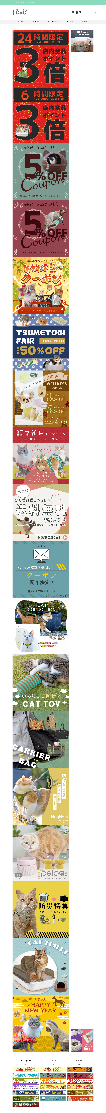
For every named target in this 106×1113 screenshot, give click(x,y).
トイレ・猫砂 (69, 21)
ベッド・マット (37, 21)
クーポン (26, 1062)
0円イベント (80, 1062)
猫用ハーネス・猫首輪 (53, 21)
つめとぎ (20, 21)
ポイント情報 (53, 1062)
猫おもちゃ (85, 21)
